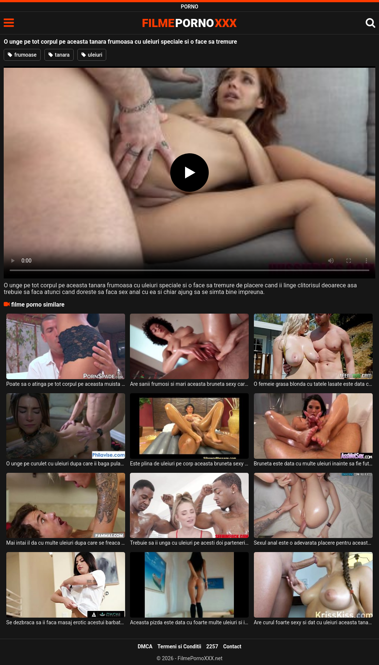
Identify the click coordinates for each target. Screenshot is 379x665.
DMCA (145, 646)
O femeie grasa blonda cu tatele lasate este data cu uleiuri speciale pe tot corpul (313, 384)
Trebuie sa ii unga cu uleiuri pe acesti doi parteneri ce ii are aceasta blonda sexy (189, 543)
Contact (232, 646)
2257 (212, 646)
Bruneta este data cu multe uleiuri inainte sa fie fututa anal (313, 464)
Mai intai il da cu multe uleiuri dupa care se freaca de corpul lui (65, 543)
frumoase (22, 55)
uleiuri (91, 55)
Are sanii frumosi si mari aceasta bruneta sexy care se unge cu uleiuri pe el (189, 384)
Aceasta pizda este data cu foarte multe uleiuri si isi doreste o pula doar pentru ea (189, 622)
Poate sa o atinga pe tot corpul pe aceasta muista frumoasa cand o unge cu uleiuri (65, 384)
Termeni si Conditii (179, 646)
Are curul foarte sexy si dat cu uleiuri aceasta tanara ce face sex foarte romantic (313, 622)
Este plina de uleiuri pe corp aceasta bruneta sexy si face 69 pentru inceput (189, 464)
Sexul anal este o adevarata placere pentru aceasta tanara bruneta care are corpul (313, 543)
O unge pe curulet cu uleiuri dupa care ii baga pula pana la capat (65, 464)
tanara (59, 55)
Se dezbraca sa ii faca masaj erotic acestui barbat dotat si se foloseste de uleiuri (65, 622)
